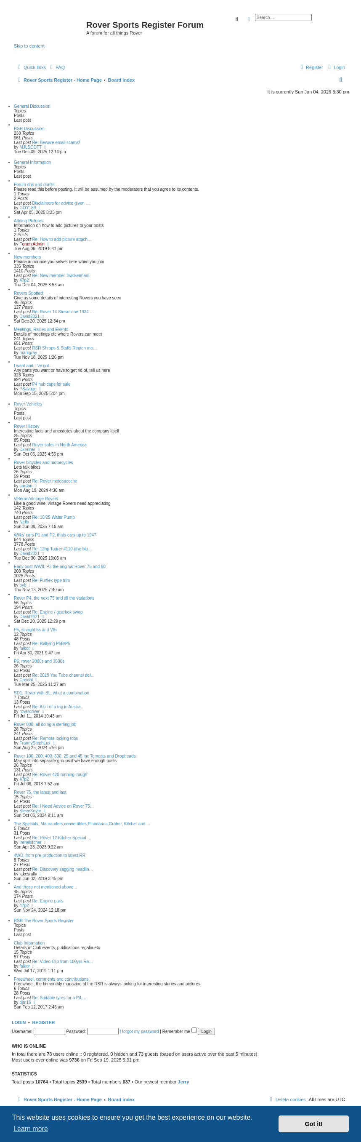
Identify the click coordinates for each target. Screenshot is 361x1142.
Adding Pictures (28, 221)
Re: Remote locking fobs (55, 738)
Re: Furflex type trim (51, 580)
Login (19, 1022)
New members (27, 257)
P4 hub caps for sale (51, 384)
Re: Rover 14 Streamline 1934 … (63, 312)
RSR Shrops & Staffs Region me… (64, 348)
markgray (28, 352)
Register (43, 1022)
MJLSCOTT (30, 147)
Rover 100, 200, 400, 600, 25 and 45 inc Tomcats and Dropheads (74, 756)
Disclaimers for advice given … (61, 203)
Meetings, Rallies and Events (41, 329)
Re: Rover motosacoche (54, 481)
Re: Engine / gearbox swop (57, 612)
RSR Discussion (29, 128)
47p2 (24, 280)
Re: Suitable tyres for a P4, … (60, 997)
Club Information (29, 943)
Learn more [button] (30, 1128)
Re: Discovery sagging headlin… (62, 869)
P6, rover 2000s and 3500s (39, 661)
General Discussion (32, 106)
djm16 (25, 1002)
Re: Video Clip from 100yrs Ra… (62, 961)
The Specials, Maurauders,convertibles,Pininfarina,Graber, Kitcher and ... (82, 824)
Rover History (27, 426)
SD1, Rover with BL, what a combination (51, 693)
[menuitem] (56, 67)
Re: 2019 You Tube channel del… (63, 675)
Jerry (183, 1081)
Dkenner (27, 449)
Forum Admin (31, 244)
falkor (24, 648)
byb (22, 585)
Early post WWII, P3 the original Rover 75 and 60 (60, 566)
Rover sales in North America (59, 445)
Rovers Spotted (28, 293)
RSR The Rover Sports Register (44, 920)
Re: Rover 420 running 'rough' (60, 774)
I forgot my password (139, 1031)
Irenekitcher (30, 842)
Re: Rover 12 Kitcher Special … (61, 837)
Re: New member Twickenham (60, 275)
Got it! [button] (314, 1124)
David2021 (29, 316)
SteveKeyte (30, 810)
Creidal (26, 680)
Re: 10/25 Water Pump (53, 517)
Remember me (179, 1031)
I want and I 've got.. (32, 365)
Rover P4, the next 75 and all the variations (54, 598)
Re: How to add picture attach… (62, 239)
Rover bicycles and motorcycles (43, 462)
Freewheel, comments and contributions (51, 979)
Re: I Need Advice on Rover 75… (63, 806)
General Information (32, 162)
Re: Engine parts (48, 901)
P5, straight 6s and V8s (35, 629)
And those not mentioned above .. (45, 887)
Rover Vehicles (28, 404)
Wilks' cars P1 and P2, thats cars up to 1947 (55, 535)
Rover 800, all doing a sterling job (45, 724)
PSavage (28, 389)
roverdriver (29, 711)
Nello (24, 522)
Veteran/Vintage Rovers (36, 498)
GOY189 (27, 207)
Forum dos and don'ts (34, 184)
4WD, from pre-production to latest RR (49, 855)
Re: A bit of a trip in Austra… (58, 706)
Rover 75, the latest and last (40, 792)
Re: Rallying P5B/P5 (51, 643)
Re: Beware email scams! (56, 142)
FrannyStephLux (34, 743)
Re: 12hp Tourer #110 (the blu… (62, 549)
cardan (25, 485)
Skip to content (29, 45)
